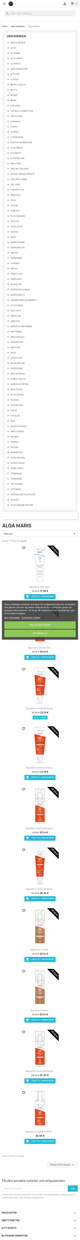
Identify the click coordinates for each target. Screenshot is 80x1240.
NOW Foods (16, 389)
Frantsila (15, 195)
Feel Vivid (15, 184)
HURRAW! (14, 263)
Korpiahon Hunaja (20, 289)
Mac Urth (15, 310)
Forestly (15, 210)
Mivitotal (15, 347)
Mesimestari (16, 342)
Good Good (16, 226)
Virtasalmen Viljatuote (23, 494)
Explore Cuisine (18, 179)
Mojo (13, 352)
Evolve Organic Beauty (22, 174)
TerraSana (16, 478)
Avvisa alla (40, 633)
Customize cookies (31, 617)
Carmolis (15, 121)
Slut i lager (40, 717)
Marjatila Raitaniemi (21, 326)
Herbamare (16, 258)
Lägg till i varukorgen (40, 597)
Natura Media (17, 373)
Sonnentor (16, 452)
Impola (14, 268)
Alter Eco (15, 63)
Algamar (15, 53)
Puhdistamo (16, 405)
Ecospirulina (17, 158)
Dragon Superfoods (21, 142)
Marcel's (15, 321)
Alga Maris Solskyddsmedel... (40, 828)
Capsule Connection (21, 111)
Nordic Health (18, 379)
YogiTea (14, 499)
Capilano (15, 105)
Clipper (14, 132)
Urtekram (15, 489)
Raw (12, 421)
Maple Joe (15, 316)
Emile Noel (16, 163)
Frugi (13, 200)
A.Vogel (14, 79)
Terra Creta (17, 468)
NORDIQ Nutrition (19, 384)
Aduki (13, 48)
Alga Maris (16, 58)
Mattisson (15, 331)
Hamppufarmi (17, 242)
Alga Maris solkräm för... (40, 647)
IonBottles (16, 273)
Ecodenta (15, 153)
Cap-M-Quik (16, 116)
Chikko (14, 126)
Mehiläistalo (17, 337)
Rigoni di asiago (18, 426)
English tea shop (19, 168)
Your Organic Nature (21, 505)
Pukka (13, 410)
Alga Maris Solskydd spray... (40, 708)
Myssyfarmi (16, 368)
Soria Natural (17, 457)
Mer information (12, 617)
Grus (13, 237)
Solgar (14, 447)
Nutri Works (17, 394)
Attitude (15, 74)
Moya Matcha (17, 363)
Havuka (14, 252)
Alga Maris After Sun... (40, 586)
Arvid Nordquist (19, 69)
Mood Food (16, 358)
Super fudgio (17, 463)
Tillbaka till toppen (62, 1165)
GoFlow (14, 221)
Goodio (14, 231)
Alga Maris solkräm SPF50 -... (40, 1131)
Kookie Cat (16, 284)
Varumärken (16, 36)
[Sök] (40, 14)
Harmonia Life (17, 247)
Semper (14, 442)
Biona (13, 100)
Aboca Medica (17, 42)
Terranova (16, 473)
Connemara (16, 137)
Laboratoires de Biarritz (23, 300)
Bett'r (13, 90)
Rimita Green (17, 431)
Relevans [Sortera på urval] (40, 534)
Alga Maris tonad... (40, 949)
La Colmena (16, 305)
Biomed (14, 95)
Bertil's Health (18, 84)
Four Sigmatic (17, 216)
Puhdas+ (15, 400)
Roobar (14, 436)
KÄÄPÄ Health (17, 294)
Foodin (14, 205)
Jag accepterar (40, 625)
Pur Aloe (15, 415)
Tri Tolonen (16, 484)
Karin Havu (16, 279)
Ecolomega (16, 147)
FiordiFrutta (17, 189)
